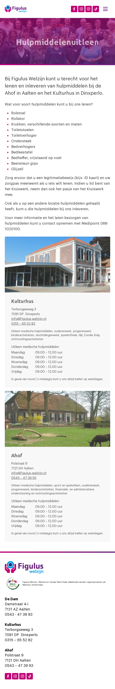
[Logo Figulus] (15, 9)
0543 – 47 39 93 (23, 478)
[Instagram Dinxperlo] (81, 9)
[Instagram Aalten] (88, 9)
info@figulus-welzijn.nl (28, 319)
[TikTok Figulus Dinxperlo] (96, 9)
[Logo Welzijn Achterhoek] (57, 583)
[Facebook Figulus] (74, 9)
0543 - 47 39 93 (18, 614)
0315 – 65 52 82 (23, 323)
